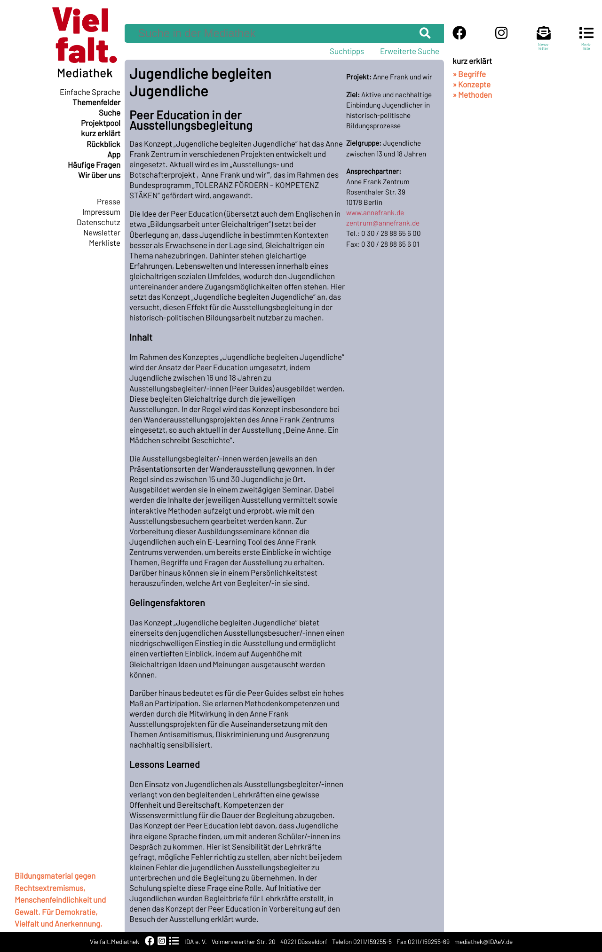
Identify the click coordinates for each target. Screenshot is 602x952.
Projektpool (100, 122)
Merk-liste (586, 42)
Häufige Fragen (94, 164)
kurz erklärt (100, 133)
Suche (109, 112)
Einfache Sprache (90, 91)
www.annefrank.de (375, 212)
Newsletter (101, 232)
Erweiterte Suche (409, 50)
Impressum (101, 211)
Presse (108, 201)
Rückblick (103, 143)
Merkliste (104, 242)
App (113, 154)
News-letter (544, 42)
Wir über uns (99, 174)
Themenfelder (96, 102)
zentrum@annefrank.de (383, 222)
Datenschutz (98, 221)
